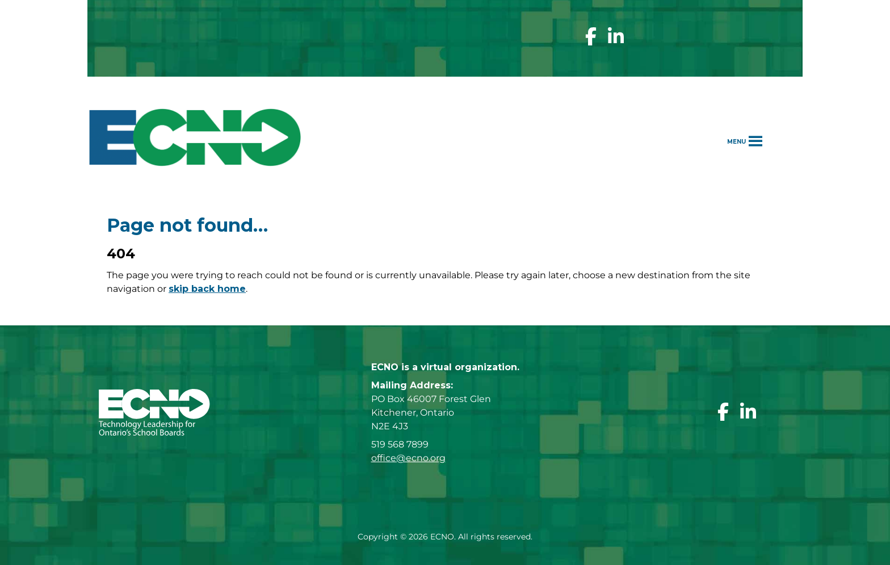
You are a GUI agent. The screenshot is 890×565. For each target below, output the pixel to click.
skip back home (207, 288)
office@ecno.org (408, 458)
